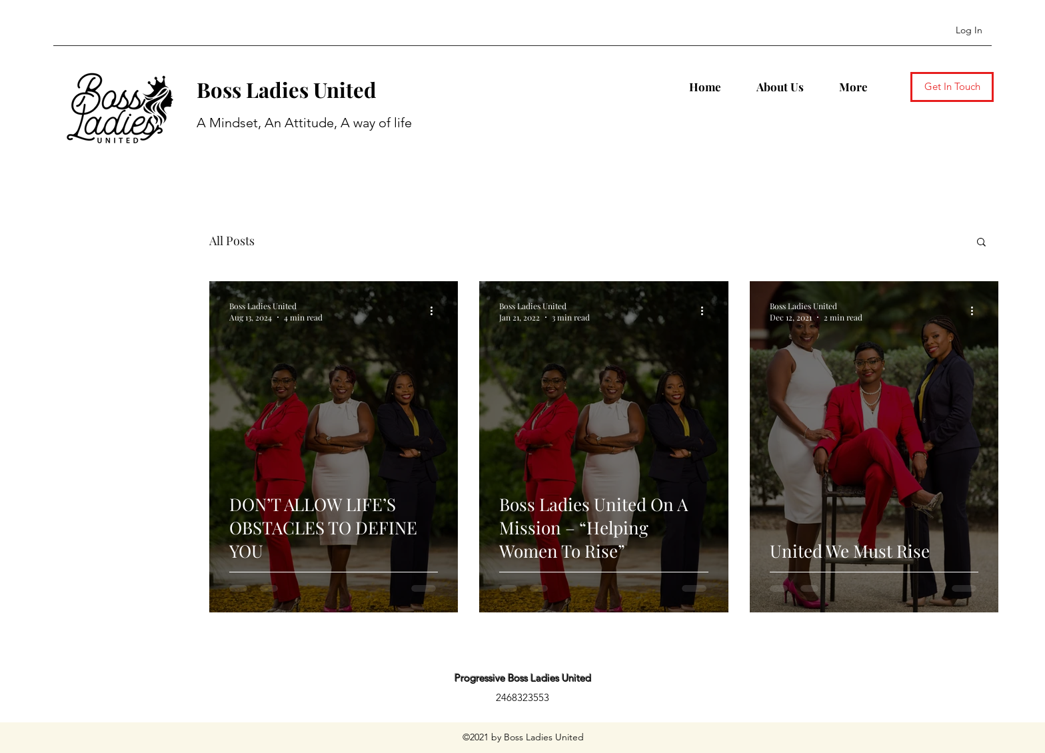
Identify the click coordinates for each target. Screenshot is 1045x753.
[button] (981, 243)
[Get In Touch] (952, 87)
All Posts (232, 241)
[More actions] (436, 311)
